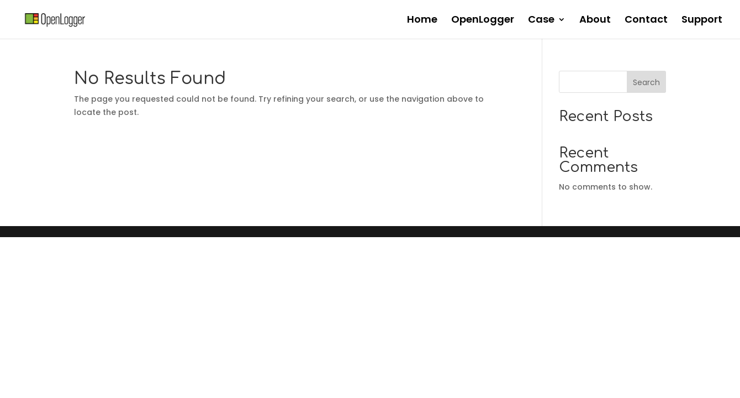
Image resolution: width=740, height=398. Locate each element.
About (595, 20)
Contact (646, 20)
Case (541, 20)
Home (422, 20)
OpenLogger (482, 20)
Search (646, 82)
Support (701, 20)
